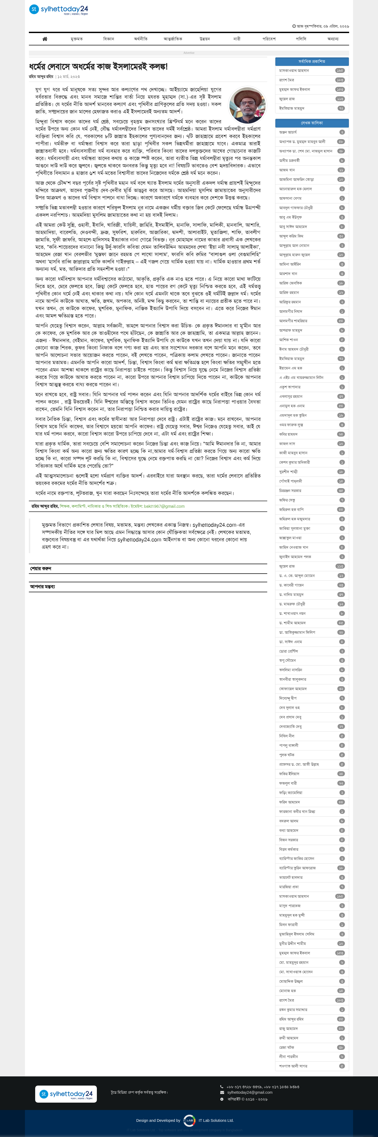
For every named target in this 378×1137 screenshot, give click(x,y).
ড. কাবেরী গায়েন (312, 585)
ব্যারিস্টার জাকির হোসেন (312, 858)
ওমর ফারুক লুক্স (312, 424)
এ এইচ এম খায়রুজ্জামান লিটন (312, 377)
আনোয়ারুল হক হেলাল (312, 189)
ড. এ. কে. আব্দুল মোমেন (312, 575)
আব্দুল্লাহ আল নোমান (312, 245)
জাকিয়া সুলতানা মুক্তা (312, 528)
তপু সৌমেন (312, 660)
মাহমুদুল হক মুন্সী (312, 915)
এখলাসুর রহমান (312, 396)
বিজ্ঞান (108, 39)
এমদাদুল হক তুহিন (312, 415)
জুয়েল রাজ (312, 99)
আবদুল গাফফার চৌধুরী (312, 207)
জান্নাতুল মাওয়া (312, 538)
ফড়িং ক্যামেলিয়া (312, 792)
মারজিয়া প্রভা (312, 887)
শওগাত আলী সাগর (312, 1066)
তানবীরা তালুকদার (312, 679)
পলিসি (301, 39)
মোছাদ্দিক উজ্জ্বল (312, 981)
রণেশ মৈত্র (312, 80)
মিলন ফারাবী (312, 924)
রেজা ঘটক (312, 1047)
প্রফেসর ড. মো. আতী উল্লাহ (312, 764)
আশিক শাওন (312, 339)
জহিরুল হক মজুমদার (312, 519)
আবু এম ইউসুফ (312, 217)
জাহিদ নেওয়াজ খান (312, 547)
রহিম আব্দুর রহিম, (46, 506)
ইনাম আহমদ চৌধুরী (312, 349)
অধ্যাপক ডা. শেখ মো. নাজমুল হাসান (312, 151)
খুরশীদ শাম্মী (312, 471)
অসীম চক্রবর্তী (312, 160)
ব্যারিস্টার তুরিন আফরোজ (312, 868)
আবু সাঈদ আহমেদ (312, 226)
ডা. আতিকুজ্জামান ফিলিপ (312, 632)
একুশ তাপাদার (312, 387)
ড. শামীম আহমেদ (312, 623)
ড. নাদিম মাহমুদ (312, 594)
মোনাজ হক (312, 990)
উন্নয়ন (205, 39)
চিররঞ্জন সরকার (312, 490)
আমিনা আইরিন (312, 264)
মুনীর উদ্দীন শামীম (312, 943)
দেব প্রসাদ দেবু (312, 717)
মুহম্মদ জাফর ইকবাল (312, 89)
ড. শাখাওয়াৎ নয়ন (312, 613)
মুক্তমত (77, 39)
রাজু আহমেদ (312, 1028)
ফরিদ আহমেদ (312, 802)
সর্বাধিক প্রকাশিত (312, 61)
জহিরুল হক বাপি (312, 509)
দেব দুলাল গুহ (312, 707)
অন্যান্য (333, 39)
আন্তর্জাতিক (173, 39)
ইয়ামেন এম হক (312, 368)
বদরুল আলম (312, 821)
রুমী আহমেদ (312, 1038)
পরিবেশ (269, 39)
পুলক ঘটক (312, 755)
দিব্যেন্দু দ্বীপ (312, 698)
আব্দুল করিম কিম (312, 236)
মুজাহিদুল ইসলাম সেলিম (312, 934)
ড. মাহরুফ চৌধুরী (312, 604)
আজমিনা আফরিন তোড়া (312, 179)
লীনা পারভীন (312, 1056)
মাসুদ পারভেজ (312, 905)
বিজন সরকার (312, 840)
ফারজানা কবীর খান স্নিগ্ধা (312, 811)
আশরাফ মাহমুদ (312, 330)
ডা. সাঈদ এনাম (312, 641)
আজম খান (312, 170)
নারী (237, 39)
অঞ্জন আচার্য (312, 132)
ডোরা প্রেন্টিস (312, 651)
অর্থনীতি (141, 39)
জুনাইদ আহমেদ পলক (312, 556)
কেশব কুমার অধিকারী (312, 462)
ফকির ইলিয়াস (312, 773)
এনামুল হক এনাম (312, 406)
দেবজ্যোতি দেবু (312, 726)
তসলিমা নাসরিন (312, 670)
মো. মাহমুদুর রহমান (312, 962)
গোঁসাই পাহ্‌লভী (312, 481)
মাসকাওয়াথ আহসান (312, 70)
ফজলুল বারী (312, 783)
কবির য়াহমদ (312, 434)
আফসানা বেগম (312, 198)
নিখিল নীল (312, 736)
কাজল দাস (312, 443)
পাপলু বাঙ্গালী (312, 745)
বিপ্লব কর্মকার (312, 849)
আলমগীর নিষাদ (312, 311)
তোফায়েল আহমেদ (312, 688)
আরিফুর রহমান (312, 302)
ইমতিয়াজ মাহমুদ (312, 108)
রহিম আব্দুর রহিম (42, 76)
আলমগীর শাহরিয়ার (312, 321)
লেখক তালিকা (312, 123)
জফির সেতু (312, 500)
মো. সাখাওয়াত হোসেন (312, 972)
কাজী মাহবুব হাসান (312, 453)
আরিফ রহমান (312, 292)
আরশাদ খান (312, 273)
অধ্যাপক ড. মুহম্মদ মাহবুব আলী (312, 141)
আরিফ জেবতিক (312, 283)
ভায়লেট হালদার (312, 877)
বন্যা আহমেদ (312, 830)
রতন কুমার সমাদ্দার (312, 1009)
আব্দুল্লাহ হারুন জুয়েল (312, 254)
